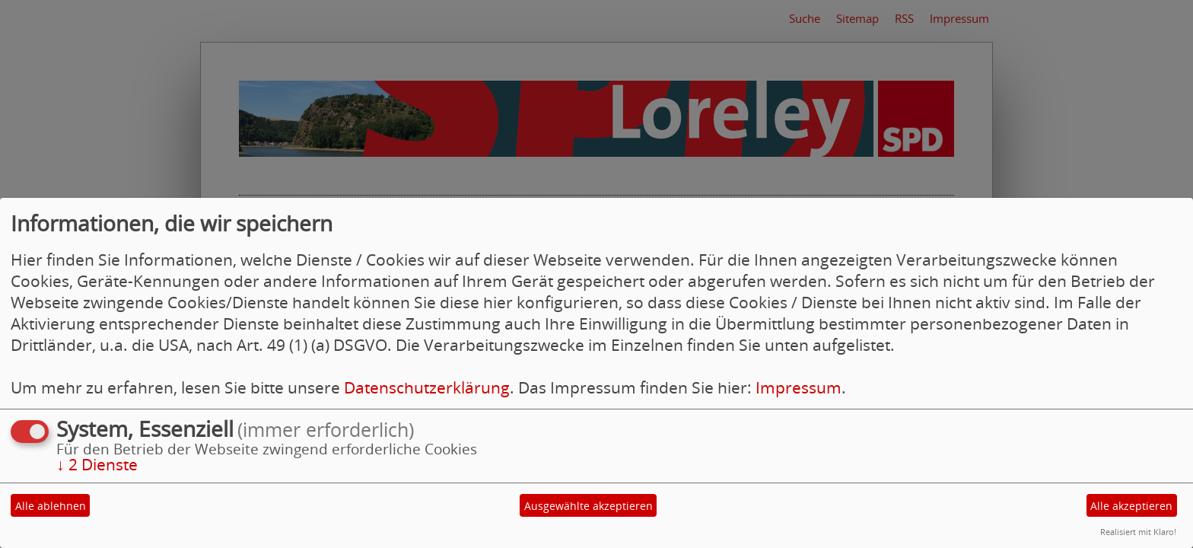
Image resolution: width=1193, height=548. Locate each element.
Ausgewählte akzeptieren (588, 506)
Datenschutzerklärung (427, 387)
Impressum (798, 387)
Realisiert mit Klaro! (1138, 531)
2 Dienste (97, 464)
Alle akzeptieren (1131, 506)
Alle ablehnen (50, 506)
